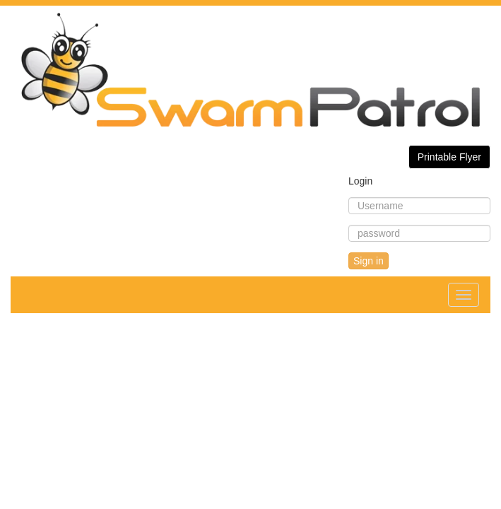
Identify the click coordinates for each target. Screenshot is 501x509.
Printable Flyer (449, 157)
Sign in (368, 261)
